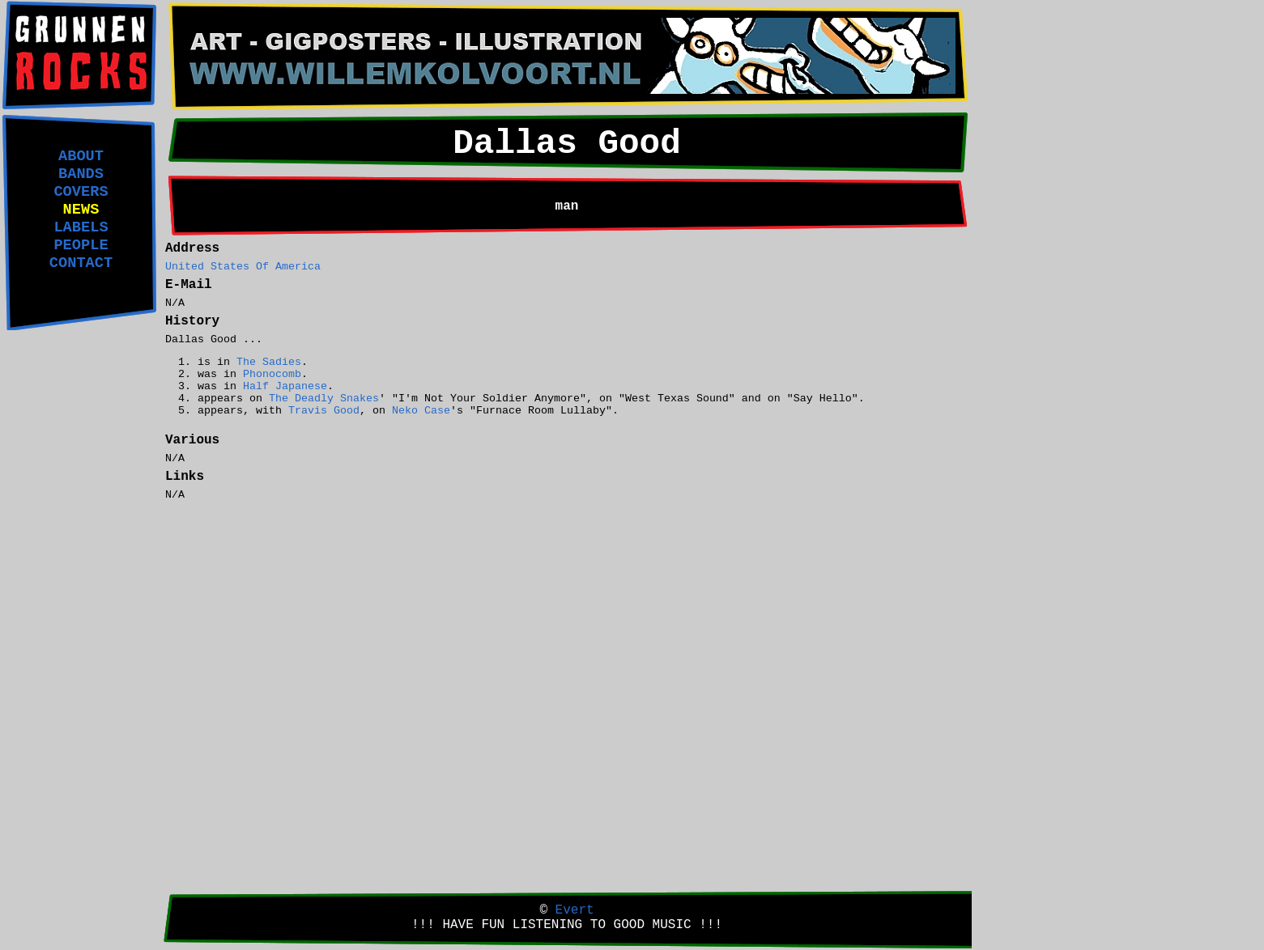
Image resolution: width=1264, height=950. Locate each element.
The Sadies (268, 362)
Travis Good (324, 411)
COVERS (80, 192)
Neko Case (421, 411)
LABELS (80, 227)
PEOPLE (80, 245)
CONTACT (81, 263)
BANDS (81, 174)
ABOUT (81, 156)
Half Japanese (285, 386)
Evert (574, 910)
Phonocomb (272, 374)
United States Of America (243, 267)
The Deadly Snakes (324, 398)
